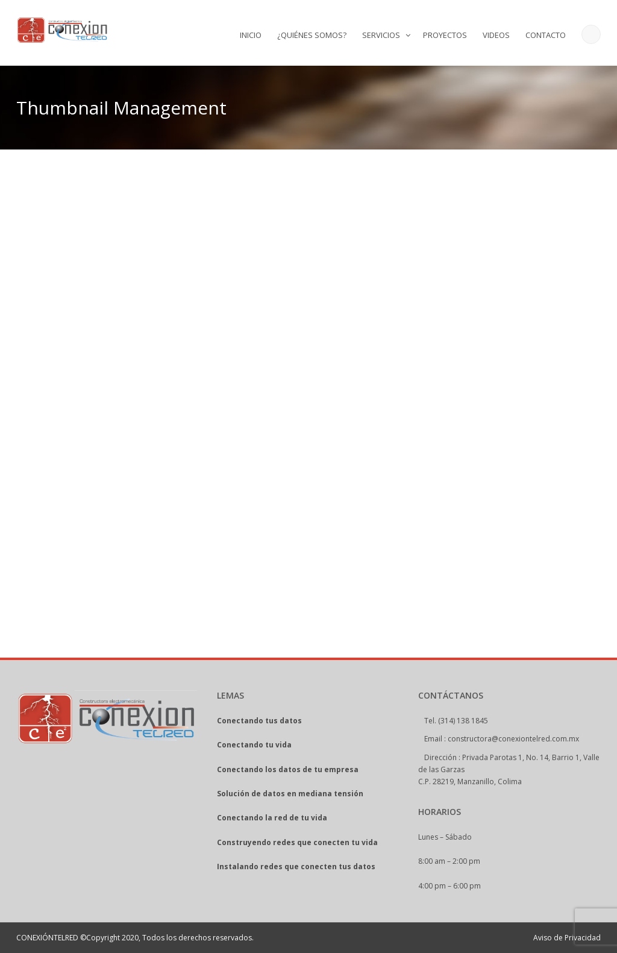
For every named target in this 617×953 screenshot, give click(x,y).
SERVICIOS (381, 35)
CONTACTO (545, 35)
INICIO (251, 35)
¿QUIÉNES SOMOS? (311, 35)
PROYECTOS (445, 35)
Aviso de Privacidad (567, 938)
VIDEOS (496, 35)
